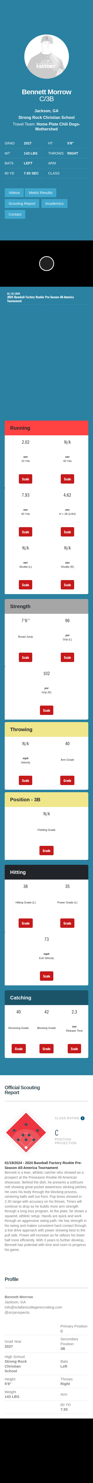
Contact (15, 214)
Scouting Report (22, 203)
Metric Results (40, 192)
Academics (54, 203)
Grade (67, 780)
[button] (46, 263)
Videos (14, 192)
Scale (25, 478)
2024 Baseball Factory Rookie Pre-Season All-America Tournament (43, 297)
